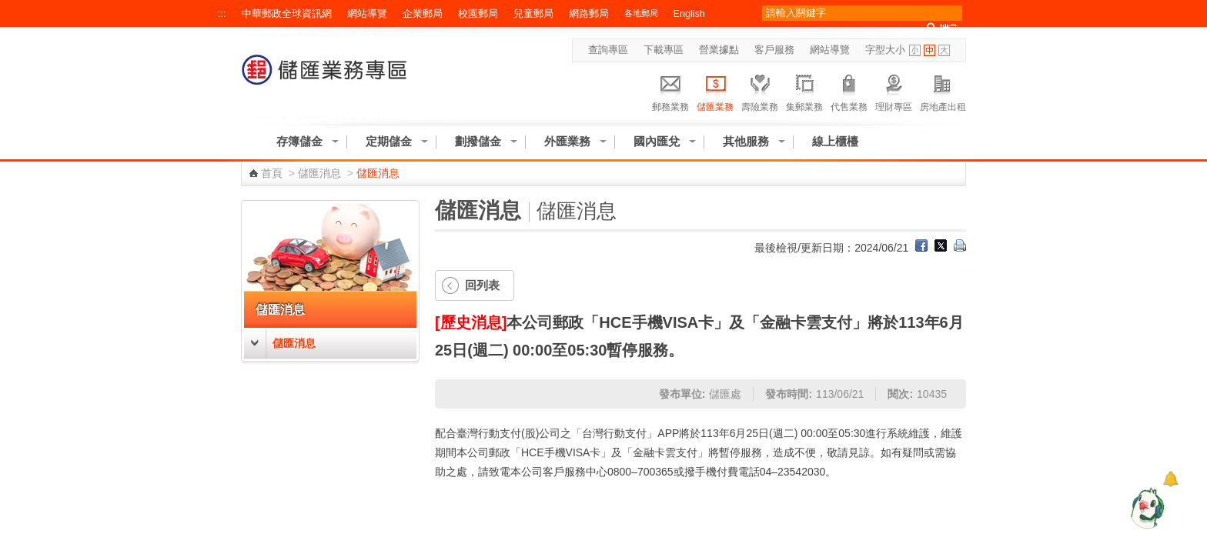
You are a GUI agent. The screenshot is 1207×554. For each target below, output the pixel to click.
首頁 (272, 173)
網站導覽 (367, 13)
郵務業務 (670, 90)
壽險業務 (759, 90)
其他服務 (746, 141)
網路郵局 (589, 13)
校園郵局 (478, 13)
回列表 (482, 285)
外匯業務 (567, 141)
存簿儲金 (299, 141)
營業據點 (719, 50)
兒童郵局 (533, 13)
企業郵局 (423, 13)
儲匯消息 (319, 173)
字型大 (944, 50)
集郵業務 (804, 90)
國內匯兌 (657, 141)
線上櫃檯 (835, 141)
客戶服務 (774, 50)
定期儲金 (389, 141)
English (689, 13)
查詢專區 (608, 50)
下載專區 (664, 50)
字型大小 (885, 50)
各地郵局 (641, 13)
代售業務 (849, 90)
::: (222, 13)
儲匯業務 (715, 90)
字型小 (915, 50)
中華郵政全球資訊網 (287, 13)
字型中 (929, 50)
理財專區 (893, 90)
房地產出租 (943, 90)
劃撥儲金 (478, 141)
